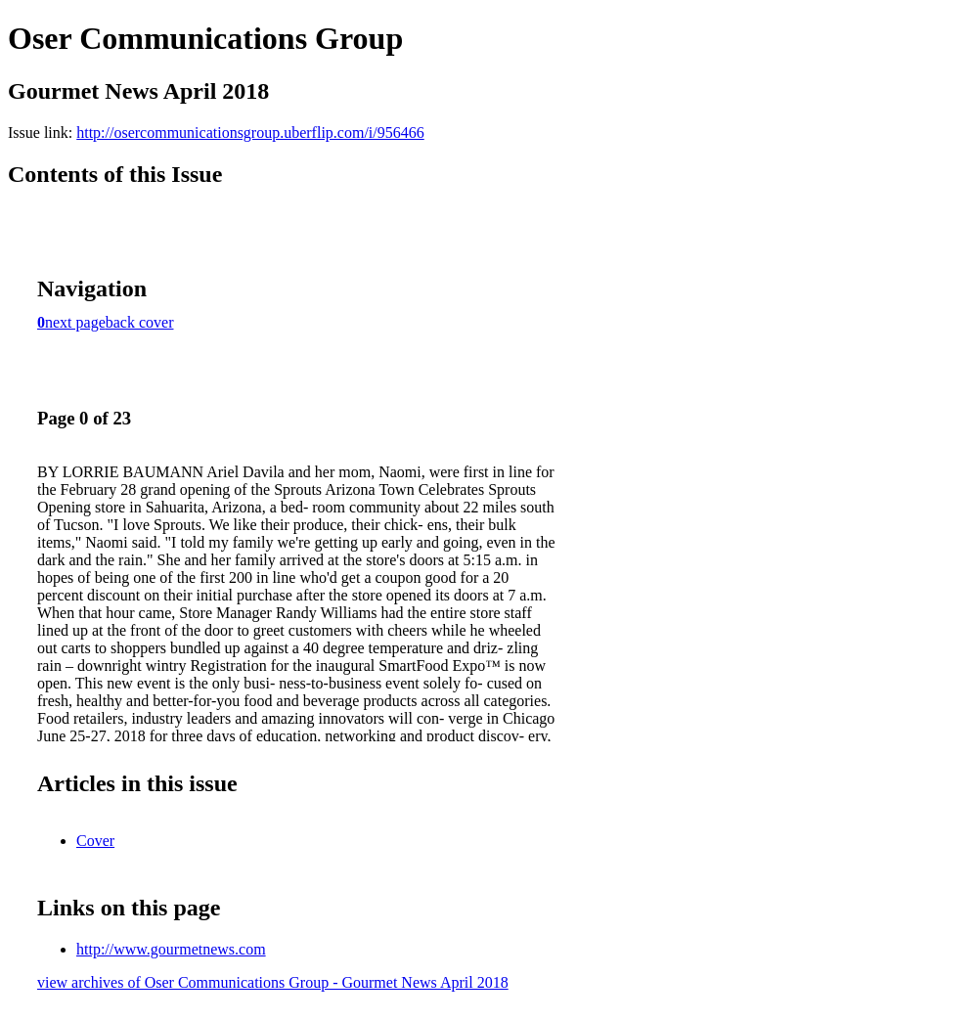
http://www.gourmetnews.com (171, 949)
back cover (140, 322)
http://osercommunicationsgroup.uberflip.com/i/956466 (250, 132)
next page (75, 322)
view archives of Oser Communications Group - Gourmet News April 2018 (273, 982)
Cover (95, 840)
